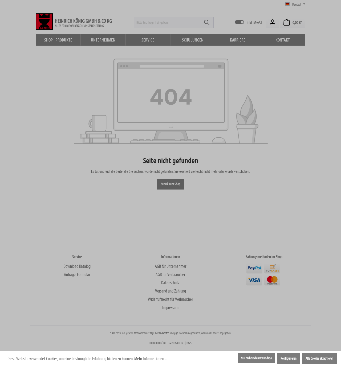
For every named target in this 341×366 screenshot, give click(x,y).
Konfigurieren (289, 358)
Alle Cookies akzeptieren (319, 358)
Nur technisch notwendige (256, 358)
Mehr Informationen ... (150, 358)
